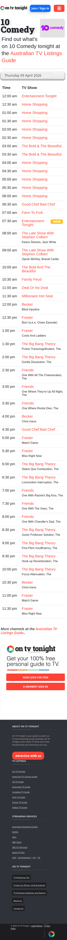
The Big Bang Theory (39, 344)
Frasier (27, 317)
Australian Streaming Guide (25, 826)
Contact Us (18, 908)
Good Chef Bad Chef (38, 204)
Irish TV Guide (18, 797)
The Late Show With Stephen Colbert (38, 235)
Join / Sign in (40, 8)
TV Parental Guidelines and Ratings (29, 892)
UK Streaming (24, 857)
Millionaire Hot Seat (37, 296)
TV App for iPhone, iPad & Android (29, 885)
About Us (17, 900)
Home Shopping (34, 104)
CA (39, 857)
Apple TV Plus (18, 852)
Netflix (15, 832)
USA (14, 857)
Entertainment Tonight (39, 96)
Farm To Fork (32, 213)
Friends (28, 370)
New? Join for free (35, 677)
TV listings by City (21, 877)
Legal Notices (36, 926)
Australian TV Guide (21, 787)
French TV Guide (19, 802)
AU (34, 857)
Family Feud (31, 279)
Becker (27, 304)
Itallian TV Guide (19, 807)
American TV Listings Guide (24, 776)
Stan (14, 837)
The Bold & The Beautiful (41, 146)
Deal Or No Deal (35, 288)
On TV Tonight (18, 771)
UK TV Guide (18, 781)
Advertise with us (28, 756)
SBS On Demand (19, 847)
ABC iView (16, 842)
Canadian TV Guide (21, 792)
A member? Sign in (35, 686)
